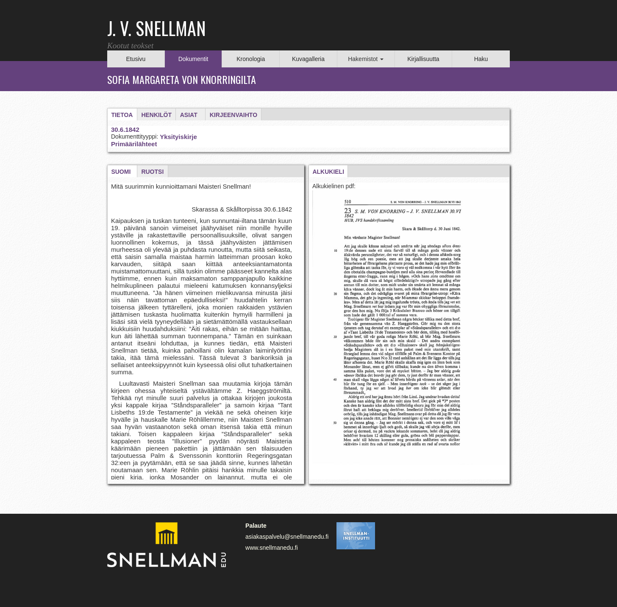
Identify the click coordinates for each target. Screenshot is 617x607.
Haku (481, 59)
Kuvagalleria (308, 59)
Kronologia (250, 59)
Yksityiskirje (178, 136)
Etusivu (135, 59)
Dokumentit (193, 59)
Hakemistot (366, 59)
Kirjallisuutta (423, 59)
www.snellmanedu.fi (271, 547)
